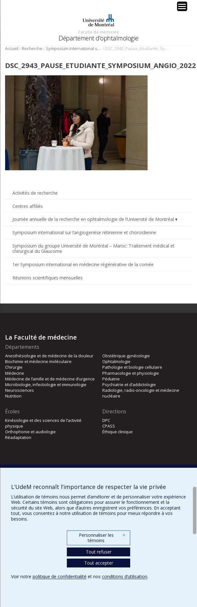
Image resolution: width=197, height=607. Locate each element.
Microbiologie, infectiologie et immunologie (45, 384)
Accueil (11, 48)
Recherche (32, 48)
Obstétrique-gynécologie (126, 356)
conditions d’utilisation (124, 576)
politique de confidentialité (59, 576)
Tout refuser (98, 552)
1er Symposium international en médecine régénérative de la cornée (83, 264)
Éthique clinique (117, 432)
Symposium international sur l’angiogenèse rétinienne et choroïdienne (73, 48)
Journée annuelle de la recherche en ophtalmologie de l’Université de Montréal (93, 219)
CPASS (108, 426)
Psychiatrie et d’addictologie (129, 384)
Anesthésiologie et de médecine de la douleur (49, 356)
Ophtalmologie (116, 361)
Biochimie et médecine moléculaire (38, 361)
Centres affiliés (27, 206)
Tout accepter (98, 563)
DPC (106, 420)
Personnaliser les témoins (102, 538)
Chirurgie (13, 367)
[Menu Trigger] (182, 6)
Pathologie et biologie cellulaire (132, 367)
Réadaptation (18, 437)
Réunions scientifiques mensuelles (47, 278)
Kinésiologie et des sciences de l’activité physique (43, 423)
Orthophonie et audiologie (30, 432)
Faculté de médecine (98, 31)
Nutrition (13, 396)
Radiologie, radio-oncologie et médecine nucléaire (140, 393)
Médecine (14, 373)
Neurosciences (19, 390)
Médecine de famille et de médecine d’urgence (50, 379)
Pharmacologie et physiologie (130, 373)
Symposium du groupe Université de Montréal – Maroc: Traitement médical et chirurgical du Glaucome (93, 248)
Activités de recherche (35, 193)
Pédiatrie (111, 379)
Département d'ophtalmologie (98, 38)
